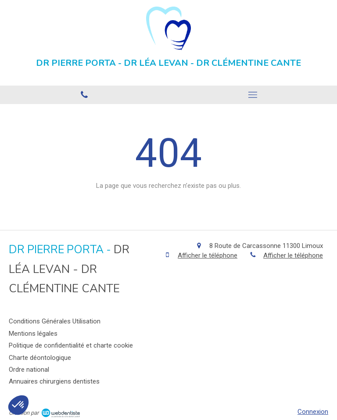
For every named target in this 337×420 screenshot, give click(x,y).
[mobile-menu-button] (252, 95)
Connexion (313, 412)
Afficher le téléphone (207, 255)
